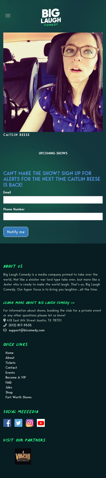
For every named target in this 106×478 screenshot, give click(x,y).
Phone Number (14, 209)
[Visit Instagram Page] (30, 422)
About (9, 358)
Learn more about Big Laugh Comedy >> (39, 303)
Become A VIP (15, 377)
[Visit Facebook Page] (7, 422)
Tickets (10, 363)
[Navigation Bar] (8, 15)
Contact (11, 368)
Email (7, 192)
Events (10, 373)
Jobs (8, 387)
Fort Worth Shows (18, 397)
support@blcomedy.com (27, 330)
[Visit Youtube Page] (41, 422)
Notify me (16, 231)
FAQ (8, 382)
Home (9, 353)
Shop (9, 392)
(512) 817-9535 (20, 325)
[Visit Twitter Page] (18, 422)
